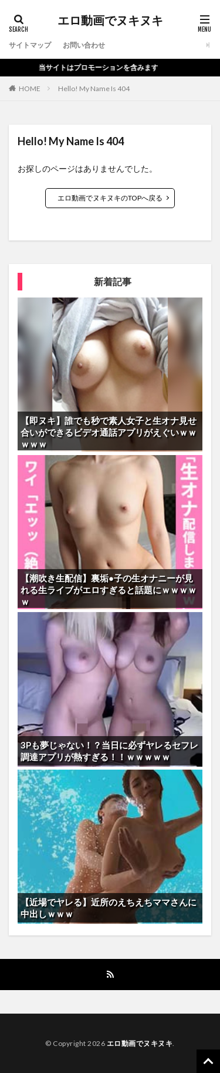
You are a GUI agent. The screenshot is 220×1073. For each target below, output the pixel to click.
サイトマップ (30, 45)
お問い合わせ (84, 45)
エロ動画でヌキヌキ (110, 20)
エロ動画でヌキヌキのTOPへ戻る (110, 197)
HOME (29, 88)
